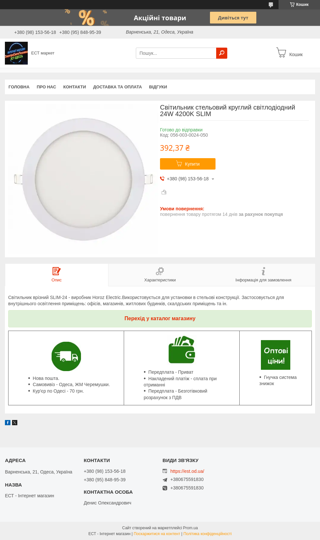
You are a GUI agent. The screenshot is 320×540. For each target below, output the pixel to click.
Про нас (46, 86)
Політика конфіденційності (208, 534)
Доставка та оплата (117, 86)
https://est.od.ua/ (187, 471)
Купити (192, 164)
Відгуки (158, 86)
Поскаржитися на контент (157, 534)
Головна (18, 86)
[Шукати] (221, 53)
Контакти (74, 86)
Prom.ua (190, 528)
